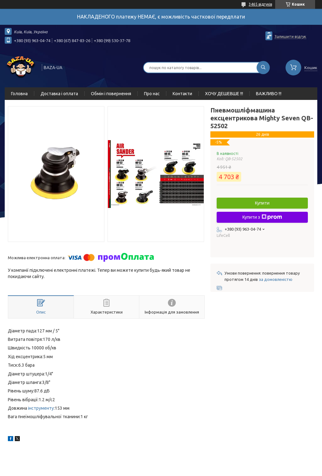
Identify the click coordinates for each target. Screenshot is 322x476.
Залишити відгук (290, 36)
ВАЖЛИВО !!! (268, 93)
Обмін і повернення (111, 93)
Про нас (152, 93)
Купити (262, 202)
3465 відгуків (260, 4)
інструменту (41, 408)
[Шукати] (263, 67)
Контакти (182, 93)
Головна (19, 93)
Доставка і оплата (59, 93)
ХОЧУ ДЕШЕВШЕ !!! (224, 93)
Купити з (262, 217)
